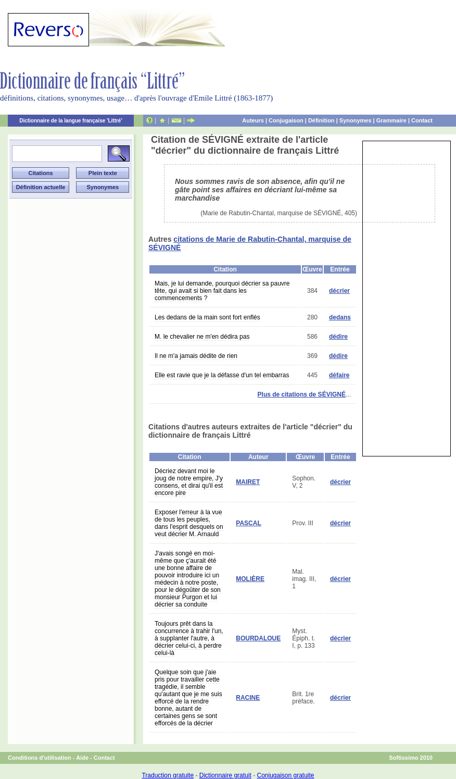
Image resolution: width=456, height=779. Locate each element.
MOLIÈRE (250, 579)
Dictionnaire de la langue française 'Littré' (70, 120)
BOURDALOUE (258, 638)
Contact (422, 120)
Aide (82, 758)
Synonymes (355, 120)
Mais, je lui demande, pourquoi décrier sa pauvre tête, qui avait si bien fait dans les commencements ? (222, 291)
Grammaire (391, 120)
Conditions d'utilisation (39, 758)
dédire (338, 336)
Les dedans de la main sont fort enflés (207, 317)
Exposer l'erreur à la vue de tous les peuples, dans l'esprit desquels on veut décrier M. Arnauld (189, 523)
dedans (340, 317)
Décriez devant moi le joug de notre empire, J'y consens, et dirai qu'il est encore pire (189, 482)
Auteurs (253, 120)
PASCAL (248, 523)
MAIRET (248, 482)
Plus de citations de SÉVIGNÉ (302, 394)
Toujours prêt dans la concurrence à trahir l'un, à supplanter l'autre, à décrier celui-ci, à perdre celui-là (189, 638)
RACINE (248, 697)
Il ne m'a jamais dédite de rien (196, 356)
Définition (321, 120)
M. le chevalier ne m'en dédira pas (202, 336)
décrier (339, 290)
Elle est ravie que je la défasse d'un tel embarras (222, 375)
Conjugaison (286, 120)
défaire (339, 375)
